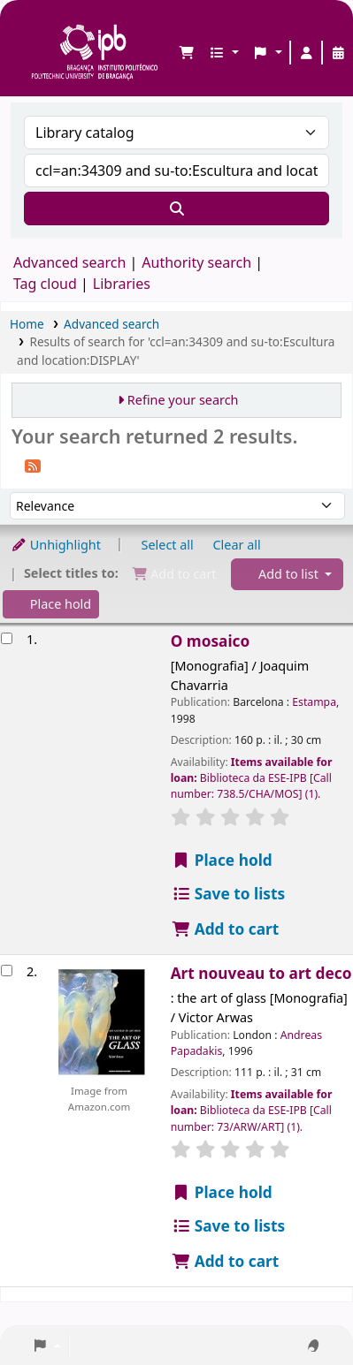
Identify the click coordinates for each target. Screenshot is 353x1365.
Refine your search (183, 399)
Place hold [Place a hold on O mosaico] (222, 860)
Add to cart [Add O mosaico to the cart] (226, 929)
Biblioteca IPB (36, 27)
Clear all (237, 544)
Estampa (314, 701)
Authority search (196, 262)
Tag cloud (45, 283)
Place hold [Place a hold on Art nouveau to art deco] (222, 1192)
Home (27, 323)
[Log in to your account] (306, 53)
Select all (168, 544)
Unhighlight (56, 544)
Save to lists (229, 893)
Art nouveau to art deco (261, 973)
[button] (187, 53)
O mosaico (210, 641)
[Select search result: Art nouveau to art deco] (6, 970)
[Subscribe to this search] (33, 465)
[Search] (176, 208)
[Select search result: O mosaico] (6, 638)
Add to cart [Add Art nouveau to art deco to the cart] (226, 1261)
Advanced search (69, 262)
